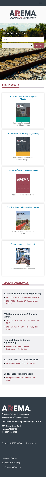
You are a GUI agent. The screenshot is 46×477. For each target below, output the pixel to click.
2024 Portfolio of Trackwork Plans (21, 363)
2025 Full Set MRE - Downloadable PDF (23, 297)
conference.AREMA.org (11, 467)
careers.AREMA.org (9, 458)
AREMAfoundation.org (11, 463)
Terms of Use (31, 443)
